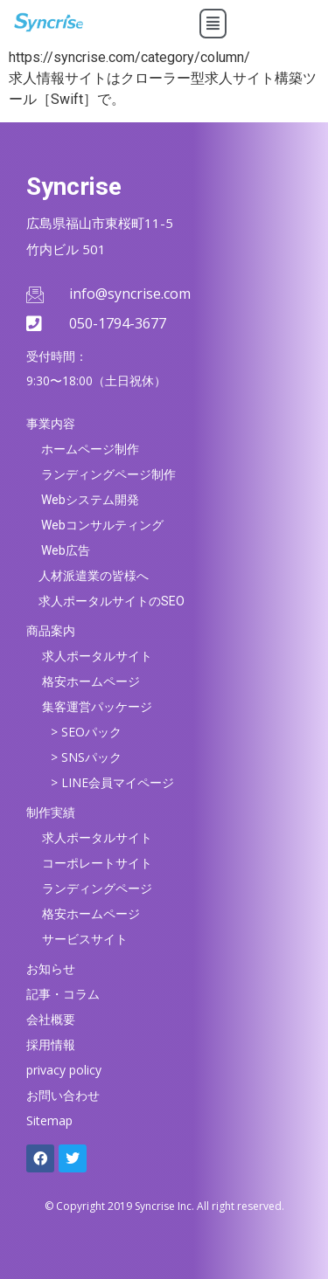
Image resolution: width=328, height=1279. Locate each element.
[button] (213, 23)
